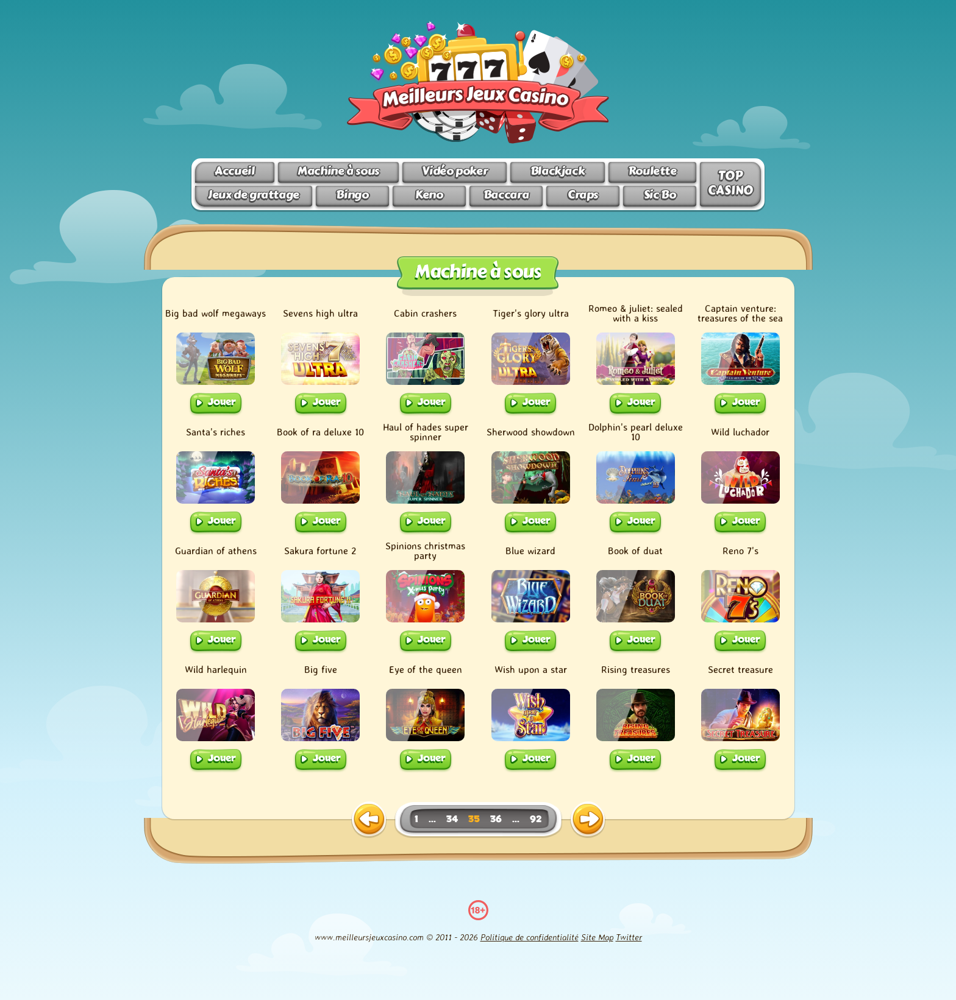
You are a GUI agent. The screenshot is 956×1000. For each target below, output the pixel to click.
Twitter (629, 937)
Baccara (506, 194)
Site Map (597, 937)
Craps (583, 194)
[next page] (587, 819)
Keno (429, 194)
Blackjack (557, 171)
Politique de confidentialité (529, 937)
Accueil (234, 171)
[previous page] (369, 819)
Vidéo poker (454, 171)
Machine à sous (338, 171)
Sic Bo (660, 194)
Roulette (652, 171)
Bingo (352, 194)
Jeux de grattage (253, 194)
